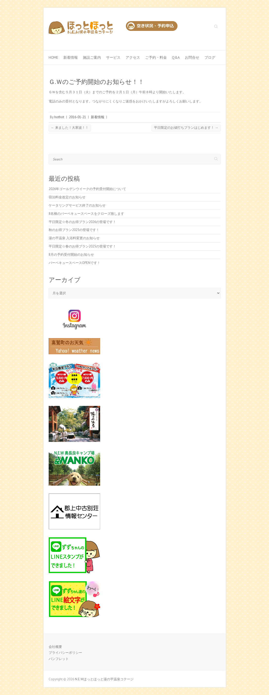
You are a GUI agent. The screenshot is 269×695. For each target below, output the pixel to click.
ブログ (209, 57)
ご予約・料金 (156, 57)
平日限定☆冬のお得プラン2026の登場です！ (82, 222)
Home (53, 57)
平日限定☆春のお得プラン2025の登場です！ (82, 246)
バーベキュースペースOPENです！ (74, 263)
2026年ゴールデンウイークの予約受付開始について (87, 189)
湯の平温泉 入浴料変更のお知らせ (74, 238)
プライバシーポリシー (65, 652)
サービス (113, 57)
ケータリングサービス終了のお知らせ (77, 205)
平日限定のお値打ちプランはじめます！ (186, 127)
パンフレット (59, 659)
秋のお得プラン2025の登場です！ (74, 230)
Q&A (176, 57)
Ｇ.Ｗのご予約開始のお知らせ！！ (96, 81)
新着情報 (70, 57)
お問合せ (192, 57)
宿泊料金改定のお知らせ (67, 197)
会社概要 (55, 647)
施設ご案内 (92, 57)
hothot (59, 117)
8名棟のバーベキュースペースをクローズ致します (86, 213)
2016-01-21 (77, 117)
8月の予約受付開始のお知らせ (71, 254)
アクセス (133, 57)
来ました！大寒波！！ (70, 127)
